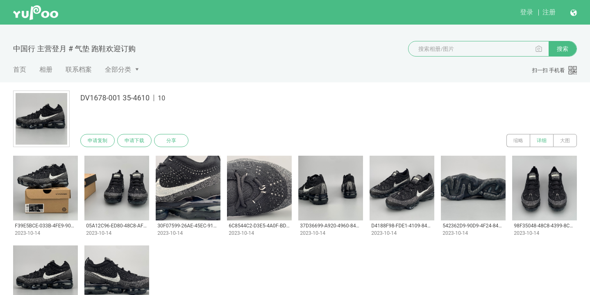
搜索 (562, 48)
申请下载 (134, 140)
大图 (565, 140)
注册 (549, 12)
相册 (45, 69)
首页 (19, 69)
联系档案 (79, 69)
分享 (171, 140)
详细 (542, 140)
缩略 (518, 140)
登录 (526, 12)
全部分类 (118, 69)
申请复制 (97, 140)
